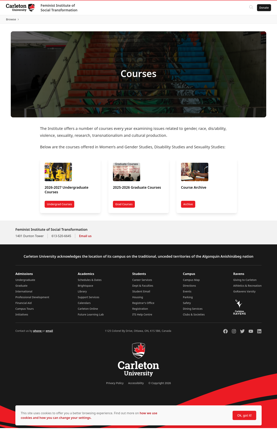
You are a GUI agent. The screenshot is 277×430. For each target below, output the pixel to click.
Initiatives (21, 316)
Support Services (88, 299)
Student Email (141, 293)
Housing (137, 299)
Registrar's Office (143, 305)
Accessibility (136, 385)
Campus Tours (24, 310)
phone (37, 333)
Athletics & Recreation (247, 287)
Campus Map (191, 282)
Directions (189, 287)
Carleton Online (88, 310)
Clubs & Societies (194, 316)
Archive (188, 206)
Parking (188, 299)
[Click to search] (251, 7)
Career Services (142, 282)
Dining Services (193, 310)
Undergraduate (25, 282)
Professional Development (32, 299)
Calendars (84, 305)
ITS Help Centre (142, 316)
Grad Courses (124, 206)
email (49, 333)
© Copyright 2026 (159, 385)
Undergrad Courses (59, 206)
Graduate (21, 287)
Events (187, 293)
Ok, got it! (244, 415)
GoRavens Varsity (244, 293)
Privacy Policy (114, 385)
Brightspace (85, 287)
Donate (264, 7)
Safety (187, 305)
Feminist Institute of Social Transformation (59, 7)
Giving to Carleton (245, 282)
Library (82, 293)
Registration (140, 310)
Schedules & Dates (90, 282)
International (23, 293)
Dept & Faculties (142, 287)
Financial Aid (23, 305)
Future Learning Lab (91, 316)
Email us (85, 238)
